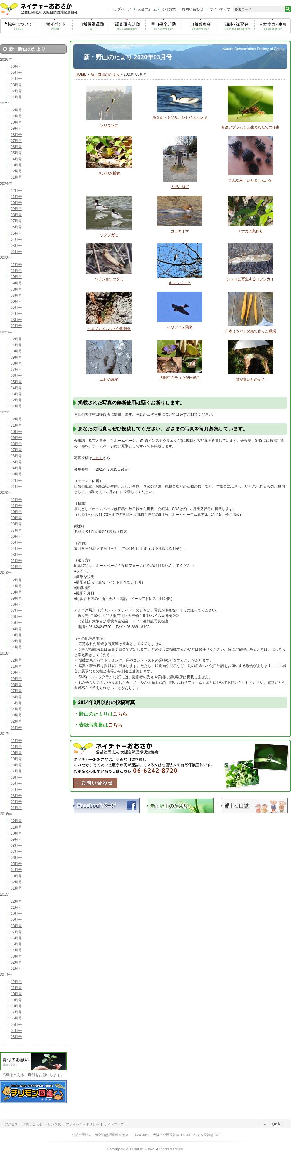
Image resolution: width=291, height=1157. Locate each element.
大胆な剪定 (180, 187)
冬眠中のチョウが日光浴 (180, 378)
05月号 (16, 72)
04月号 (16, 79)
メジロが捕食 (109, 173)
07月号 (16, 141)
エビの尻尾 (109, 379)
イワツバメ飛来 (179, 327)
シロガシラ (109, 125)
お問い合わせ (33, 1124)
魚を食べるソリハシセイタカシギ (179, 117)
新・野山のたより (105, 74)
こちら (97, 458)
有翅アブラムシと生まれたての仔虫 (250, 127)
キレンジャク (180, 283)
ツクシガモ (109, 235)
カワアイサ (180, 231)
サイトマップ (114, 1124)
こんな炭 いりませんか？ (250, 180)
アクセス (11, 1124)
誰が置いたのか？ (250, 379)
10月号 (16, 122)
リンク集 (54, 1124)
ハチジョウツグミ (109, 279)
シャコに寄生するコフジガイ (250, 279)
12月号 (16, 110)
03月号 (16, 85)
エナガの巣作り (250, 231)
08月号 (16, 135)
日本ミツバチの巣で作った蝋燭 (250, 331)
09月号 (16, 128)
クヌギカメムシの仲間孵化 (109, 329)
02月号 (16, 91)
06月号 (16, 66)
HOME (80, 74)
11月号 (16, 116)
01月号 (16, 97)
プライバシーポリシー (82, 1124)
